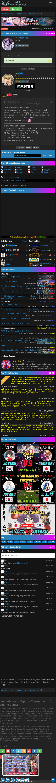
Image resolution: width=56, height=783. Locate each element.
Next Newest (19, 153)
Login (5, 9)
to (4, 542)
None (3, 336)
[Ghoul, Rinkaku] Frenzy (10, 277)
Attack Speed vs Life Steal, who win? (15, 323)
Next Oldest (7, 153)
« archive (52, 547)
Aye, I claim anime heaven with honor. (22, 773)
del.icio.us (6, 170)
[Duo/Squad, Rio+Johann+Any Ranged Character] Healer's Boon (25, 351)
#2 (51, 102)
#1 (51, 55)
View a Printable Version (11, 177)
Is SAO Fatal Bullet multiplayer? (13, 314)
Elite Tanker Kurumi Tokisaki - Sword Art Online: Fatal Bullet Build (25, 287)
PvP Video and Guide (9, 304)
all (45, 542)
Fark (4, 172)
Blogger (45, 170)
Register (16, 9)
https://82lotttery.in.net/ (20, 563)
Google (45, 172)
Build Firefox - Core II (9, 281)
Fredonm (9, 260)
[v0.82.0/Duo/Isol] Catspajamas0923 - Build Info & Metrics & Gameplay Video (24, 297)
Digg (44, 167)
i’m (11, 542)
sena (38, 542)
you (23, 542)
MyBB (9, 781)
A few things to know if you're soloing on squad (19, 309)
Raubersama (30, 361)
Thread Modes (50, 33)
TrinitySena (23, 38)
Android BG (28, 781)
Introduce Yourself (35, 14)
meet (52, 542)
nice (30, 542)
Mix (30, 172)
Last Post (4, 28)
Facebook (6, 167)
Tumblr (18, 170)
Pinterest (32, 170)
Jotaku (40, 104)
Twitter (18, 167)
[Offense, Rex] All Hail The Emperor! (15, 291)
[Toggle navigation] (50, 3)
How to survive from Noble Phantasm (15, 318)
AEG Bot (6, 571)
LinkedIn (19, 172)
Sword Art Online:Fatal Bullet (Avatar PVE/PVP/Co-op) (22, 341)
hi (16, 542)
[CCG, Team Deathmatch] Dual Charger (16, 331)
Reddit (31, 167)
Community (21, 14)
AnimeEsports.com (7, 14)
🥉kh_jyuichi (10, 255)
